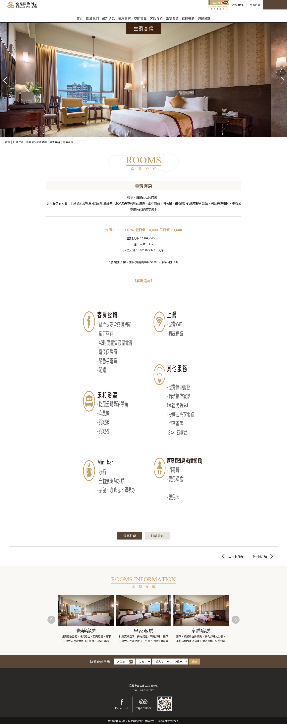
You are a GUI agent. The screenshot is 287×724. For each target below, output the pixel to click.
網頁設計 (150, 721)
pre (5, 80)
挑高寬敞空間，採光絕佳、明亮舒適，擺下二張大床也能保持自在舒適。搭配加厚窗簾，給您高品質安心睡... (86, 638)
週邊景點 (204, 18)
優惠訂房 (129, 535)
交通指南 (222, 5)
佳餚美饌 (188, 18)
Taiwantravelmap (168, 721)
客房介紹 (156, 18)
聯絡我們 (205, 5)
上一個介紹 (235, 556)
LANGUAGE (275, 5)
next (282, 80)
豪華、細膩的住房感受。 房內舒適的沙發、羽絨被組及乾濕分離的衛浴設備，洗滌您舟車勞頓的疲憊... (201, 638)
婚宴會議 (172, 18)
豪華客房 (86, 630)
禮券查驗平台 (186, 5)
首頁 (80, 18)
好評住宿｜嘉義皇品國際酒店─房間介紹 (36, 142)
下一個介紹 (259, 556)
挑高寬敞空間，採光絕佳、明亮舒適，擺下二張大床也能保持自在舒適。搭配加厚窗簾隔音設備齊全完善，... (143, 638)
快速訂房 (246, 5)
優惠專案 (124, 18)
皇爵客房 (68, 142)
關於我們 (92, 18)
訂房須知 (157, 535)
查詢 (194, 661)
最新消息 (108, 18)
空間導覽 (140, 18)
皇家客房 (143, 630)
